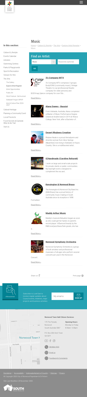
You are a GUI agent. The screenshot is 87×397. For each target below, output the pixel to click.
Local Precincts (10, 117)
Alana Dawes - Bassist (57, 106)
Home (33, 46)
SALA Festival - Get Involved (16, 96)
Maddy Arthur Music (56, 213)
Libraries (7, 60)
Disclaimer (8, 373)
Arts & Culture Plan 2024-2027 (15, 104)
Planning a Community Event (15, 113)
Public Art (9, 93)
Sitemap (53, 373)
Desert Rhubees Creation (58, 132)
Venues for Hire (10, 75)
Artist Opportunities (13, 89)
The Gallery (10, 82)
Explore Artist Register (70, 46)
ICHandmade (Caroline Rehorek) (62, 158)
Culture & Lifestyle (45, 46)
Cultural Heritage (10, 110)
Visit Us (6, 127)
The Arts (56, 46)
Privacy (62, 373)
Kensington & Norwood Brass (60, 184)
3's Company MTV (55, 77)
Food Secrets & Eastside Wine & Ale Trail (13, 122)
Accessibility (19, 373)
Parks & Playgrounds (12, 67)
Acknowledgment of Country (37, 373)
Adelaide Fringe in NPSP (14, 100)
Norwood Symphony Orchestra (61, 242)
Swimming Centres (11, 64)
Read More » (36, 98)
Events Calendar (10, 56)
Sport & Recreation (11, 71)
